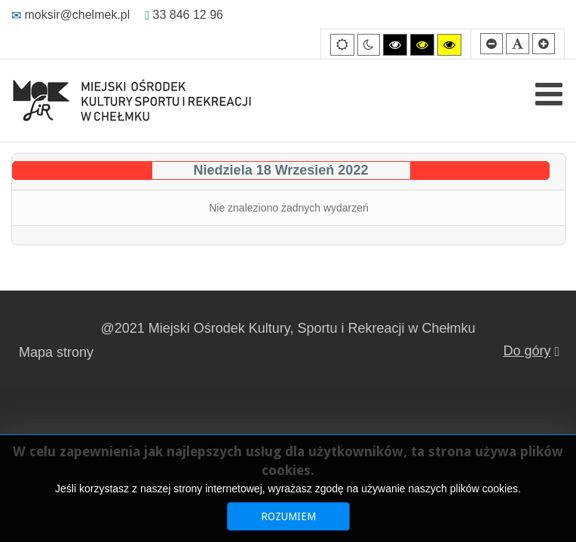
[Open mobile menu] (549, 94)
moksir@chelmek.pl (70, 14)
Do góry (531, 350)
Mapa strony (56, 352)
